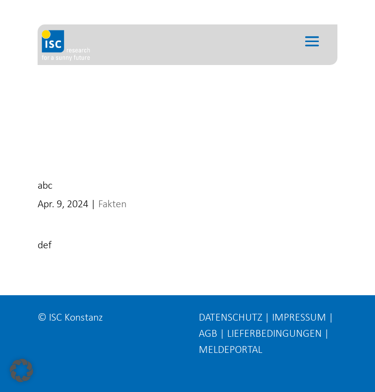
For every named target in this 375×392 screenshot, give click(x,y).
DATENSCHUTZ (230, 318)
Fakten (112, 204)
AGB (208, 334)
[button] (21, 370)
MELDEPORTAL (230, 350)
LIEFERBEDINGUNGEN (274, 334)
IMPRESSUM (299, 318)
